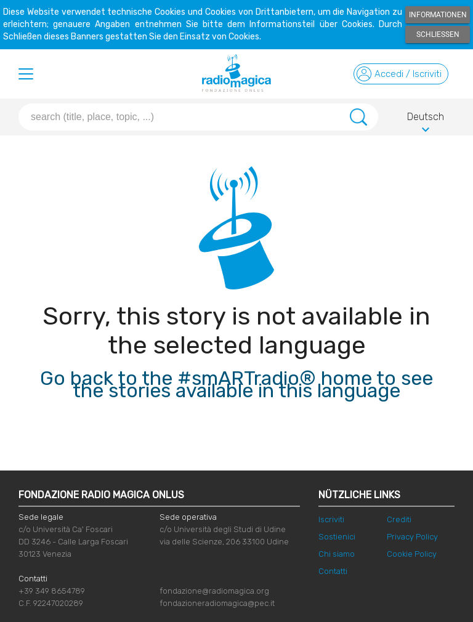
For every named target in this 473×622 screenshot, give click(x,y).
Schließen (437, 34)
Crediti (399, 519)
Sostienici (336, 536)
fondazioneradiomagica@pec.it (217, 603)
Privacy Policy (412, 536)
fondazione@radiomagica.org (214, 591)
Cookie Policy (412, 554)
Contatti (332, 571)
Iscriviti (331, 519)
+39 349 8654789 (51, 591)
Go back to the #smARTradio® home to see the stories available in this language (236, 384)
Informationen (438, 14)
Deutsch (425, 119)
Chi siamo (336, 554)
